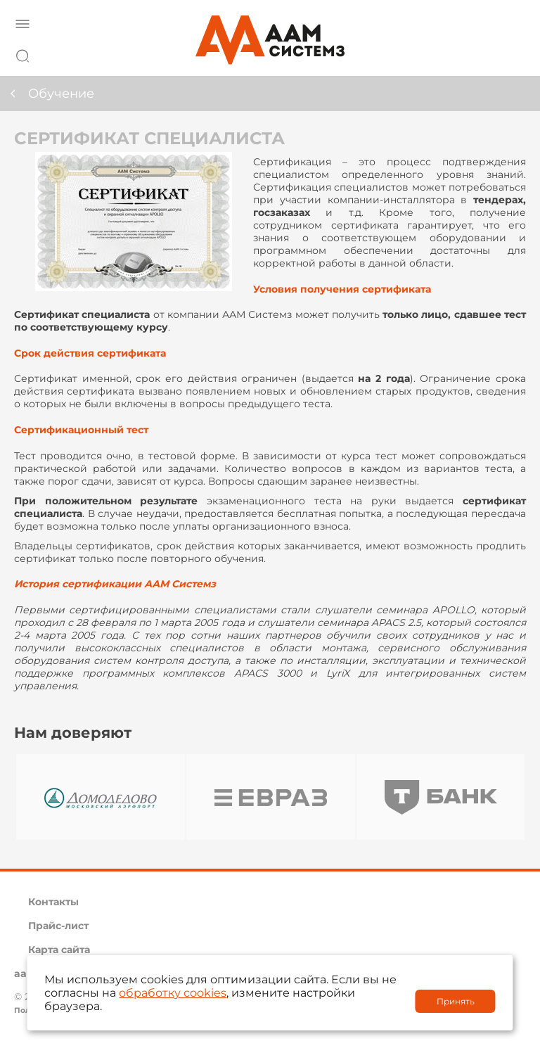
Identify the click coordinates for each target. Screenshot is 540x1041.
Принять (456, 1001)
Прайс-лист (58, 925)
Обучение (61, 93)
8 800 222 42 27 (511, 53)
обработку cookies (172, 993)
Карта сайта (59, 949)
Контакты (53, 901)
